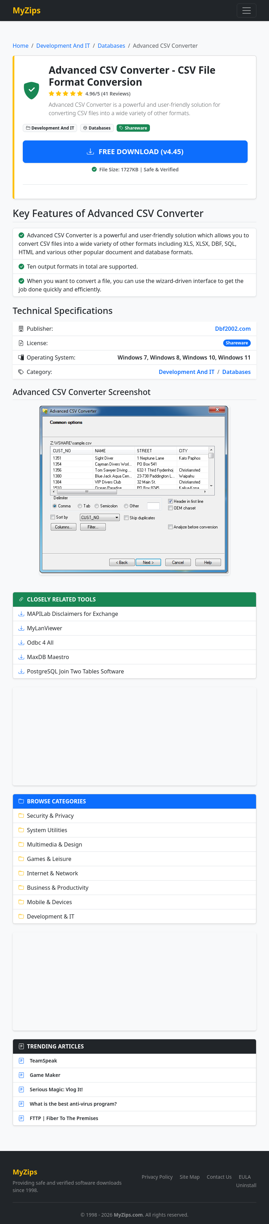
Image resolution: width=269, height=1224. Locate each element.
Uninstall (246, 1185)
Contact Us (219, 1176)
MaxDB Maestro (44, 657)
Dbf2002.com (233, 329)
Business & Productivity (54, 887)
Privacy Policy (157, 1176)
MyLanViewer (40, 628)
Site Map (190, 1176)
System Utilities (43, 830)
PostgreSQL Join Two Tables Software (71, 671)
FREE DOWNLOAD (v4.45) (135, 151)
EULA (245, 1176)
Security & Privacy (46, 816)
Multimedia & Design (50, 844)
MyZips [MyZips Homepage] (27, 10)
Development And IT (63, 46)
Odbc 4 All (36, 642)
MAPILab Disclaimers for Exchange (68, 614)
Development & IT (46, 916)
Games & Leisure (45, 859)
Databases (111, 46)
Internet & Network (48, 873)
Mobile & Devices (45, 902)
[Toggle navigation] (246, 11)
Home (21, 46)
